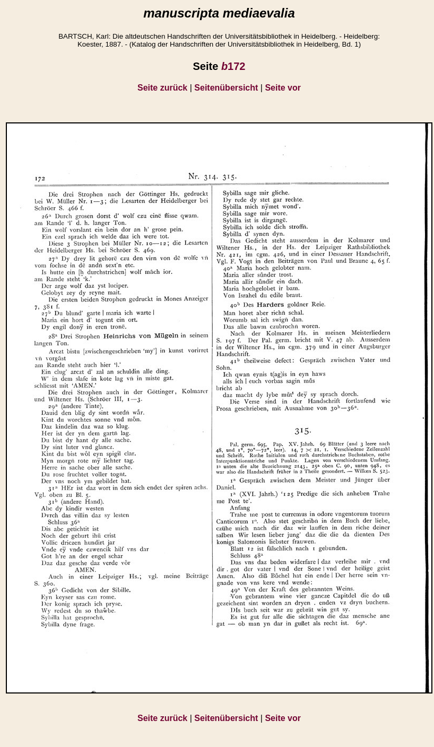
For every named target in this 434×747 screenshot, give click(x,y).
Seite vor (283, 87)
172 (233, 66)
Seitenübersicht (226, 87)
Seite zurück (162, 87)
